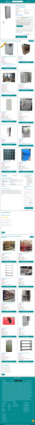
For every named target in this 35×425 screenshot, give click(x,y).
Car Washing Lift (19, 396)
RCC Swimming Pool (19, 398)
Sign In (28, 1)
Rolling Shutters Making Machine (12, 396)
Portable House (9, 386)
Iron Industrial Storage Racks (7, 302)
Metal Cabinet (4, 111)
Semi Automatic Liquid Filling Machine (21, 395)
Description (15, 175)
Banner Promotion (26, 407)
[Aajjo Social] (29, 380)
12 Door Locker (4, 352)
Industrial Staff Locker (5, 161)
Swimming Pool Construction (11, 398)
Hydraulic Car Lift (16, 385)
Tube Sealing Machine (12, 383)
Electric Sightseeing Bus (13, 399)
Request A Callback (17, 377)
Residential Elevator (10, 385)
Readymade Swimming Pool (26, 398)
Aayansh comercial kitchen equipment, (25, 143)
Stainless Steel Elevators (27, 385)
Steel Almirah (21, 138)
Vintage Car (22, 399)
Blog (3, 408)
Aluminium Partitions (27, 383)
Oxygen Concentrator (7, 400)
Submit (3, 232)
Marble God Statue (30, 392)
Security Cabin (4, 386)
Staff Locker (21, 56)
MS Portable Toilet (22, 386)
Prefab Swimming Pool (25, 397)
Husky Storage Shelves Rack (24, 352)
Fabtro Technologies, (4, 169)
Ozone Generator (13, 400)
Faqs (3, 411)
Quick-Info (3, 409)
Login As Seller (25, 411)
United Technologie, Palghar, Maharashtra (8, 142)
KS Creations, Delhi (22, 120)
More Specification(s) (19, 14)
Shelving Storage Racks (6, 277)
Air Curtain (7, 393)
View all (31, 236)
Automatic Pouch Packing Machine (10, 395)
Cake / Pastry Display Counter (9, 392)
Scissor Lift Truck (21, 385)
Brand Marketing (25, 408)
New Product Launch (26, 409)
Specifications (4, 175)
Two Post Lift (24, 396)
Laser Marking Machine (12, 382)
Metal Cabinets (21, 84)
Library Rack (21, 277)
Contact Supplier (20, 25)
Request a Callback (21, 36)
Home (1, 3)
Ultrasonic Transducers (19, 394)
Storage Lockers (15, 3)
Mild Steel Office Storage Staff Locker (8, 56)
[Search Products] (12, 1)
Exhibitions (4, 410)
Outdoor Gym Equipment (5, 399)
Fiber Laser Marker (17, 392)
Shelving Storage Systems (6, 252)
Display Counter (26, 384)
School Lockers (4, 327)
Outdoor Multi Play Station (24, 382)
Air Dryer (28, 395)
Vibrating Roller (6, 383)
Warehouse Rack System (23, 252)
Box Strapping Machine (12, 384)
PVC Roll (4, 393)
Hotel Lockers (21, 302)
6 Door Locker (21, 327)
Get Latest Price (22, 6)
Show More (31, 40)
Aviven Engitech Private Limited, (6, 119)
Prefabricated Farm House (15, 386)
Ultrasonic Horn (27, 393)
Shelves (3, 138)
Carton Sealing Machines (19, 384)
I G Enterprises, (21, 169)
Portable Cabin (18, 382)
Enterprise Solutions (26, 410)
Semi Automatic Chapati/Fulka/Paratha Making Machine (13, 397)
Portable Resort (28, 386)
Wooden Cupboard (5, 84)
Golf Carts (18, 399)
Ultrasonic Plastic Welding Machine (11, 394)
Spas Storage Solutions (24, 17)
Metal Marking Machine (23, 392)
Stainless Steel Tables (5, 384)
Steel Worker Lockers (23, 161)
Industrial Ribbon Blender (19, 383)
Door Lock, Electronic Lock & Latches (7, 3)
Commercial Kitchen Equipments (13, 393)
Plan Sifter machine (22, 393)
